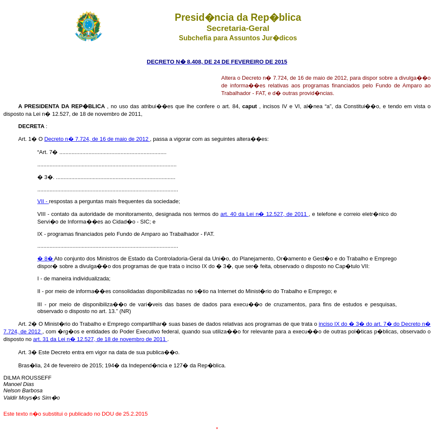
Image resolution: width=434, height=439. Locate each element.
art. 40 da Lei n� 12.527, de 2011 (264, 214)
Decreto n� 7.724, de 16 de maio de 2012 (97, 139)
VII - (43, 201)
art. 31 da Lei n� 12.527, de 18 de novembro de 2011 (100, 339)
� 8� (45, 258)
